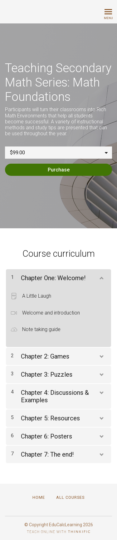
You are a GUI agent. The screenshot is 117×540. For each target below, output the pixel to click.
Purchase (59, 170)
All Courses (70, 497)
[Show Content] (101, 276)
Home (38, 497)
